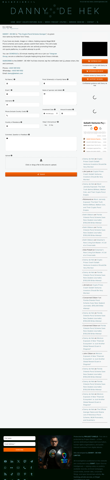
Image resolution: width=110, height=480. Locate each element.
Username (8, 101)
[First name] (19, 438)
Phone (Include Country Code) (15, 111)
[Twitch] (25, 461)
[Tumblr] (31, 474)
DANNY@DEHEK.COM (100, 1)
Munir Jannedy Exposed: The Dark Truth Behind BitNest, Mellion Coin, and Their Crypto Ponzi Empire (94, 189)
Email (7, 90)
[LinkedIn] (12, 461)
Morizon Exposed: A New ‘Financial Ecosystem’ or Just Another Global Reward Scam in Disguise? (94, 343)
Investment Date (48, 109)
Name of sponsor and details (52, 90)
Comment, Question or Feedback (16, 134)
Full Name (9, 79)
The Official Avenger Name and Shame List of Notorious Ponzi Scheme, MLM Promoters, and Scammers (94, 414)
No (52, 125)
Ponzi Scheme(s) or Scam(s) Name (54, 79)
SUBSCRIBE (7, 61)
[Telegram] (31, 461)
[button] (97, 22)
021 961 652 (85, 1)
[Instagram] (18, 474)
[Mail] (18, 467)
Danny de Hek (88, 159)
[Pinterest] (25, 474)
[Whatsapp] (5, 467)
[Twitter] (18, 461)
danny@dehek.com (15, 73)
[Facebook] (31, 467)
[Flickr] (11, 467)
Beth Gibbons (88, 215)
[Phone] (24, 467)
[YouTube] (5, 461)
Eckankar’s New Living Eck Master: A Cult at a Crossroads (94, 242)
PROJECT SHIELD (91, 436)
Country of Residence (12, 122)
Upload (7, 155)
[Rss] (5, 474)
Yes (45, 125)
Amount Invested (66, 109)
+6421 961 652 (14, 68)
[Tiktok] (12, 474)
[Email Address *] (19, 444)
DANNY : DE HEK (9, 34)
